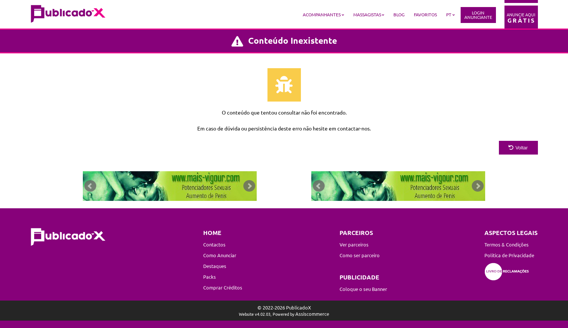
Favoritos (425, 14)
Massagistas (367, 14)
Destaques (214, 266)
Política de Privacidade (509, 255)
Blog (399, 14)
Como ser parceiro (360, 255)
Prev (90, 186)
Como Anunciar (219, 255)
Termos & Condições (506, 244)
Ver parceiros (354, 244)
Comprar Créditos (222, 287)
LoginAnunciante (478, 15)
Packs (209, 277)
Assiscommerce (312, 314)
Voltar (518, 147)
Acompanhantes (322, 14)
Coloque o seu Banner (363, 289)
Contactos (214, 244)
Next (249, 186)
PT (448, 14)
